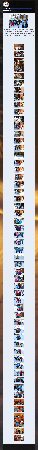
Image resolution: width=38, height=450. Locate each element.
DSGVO (19, 448)
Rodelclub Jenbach (19, 4)
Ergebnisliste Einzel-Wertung (7, 40)
